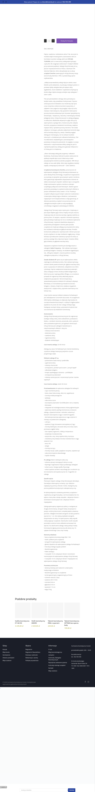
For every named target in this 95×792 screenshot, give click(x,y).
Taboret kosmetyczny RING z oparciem (55, 622)
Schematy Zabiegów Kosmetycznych (54, 659)
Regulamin (29, 649)
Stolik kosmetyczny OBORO (38, 622)
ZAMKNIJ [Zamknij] (3, 787)
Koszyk (5, 649)
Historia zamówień (8, 658)
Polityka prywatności (32, 660)
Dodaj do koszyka (67, 41)
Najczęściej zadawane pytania (57, 662)
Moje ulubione (7, 660)
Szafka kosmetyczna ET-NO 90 (22, 622)
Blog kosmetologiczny (55, 652)
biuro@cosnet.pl (76, 654)
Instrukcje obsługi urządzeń (56, 665)
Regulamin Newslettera (33, 652)
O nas (50, 649)
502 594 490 (77, 657)
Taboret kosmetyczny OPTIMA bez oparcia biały (71, 623)
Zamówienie (6, 655)
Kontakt (50, 668)
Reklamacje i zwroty (32, 658)
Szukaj (71, 790)
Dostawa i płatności (32, 655)
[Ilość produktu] (49, 41)
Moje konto (6, 652)
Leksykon (51, 655)
